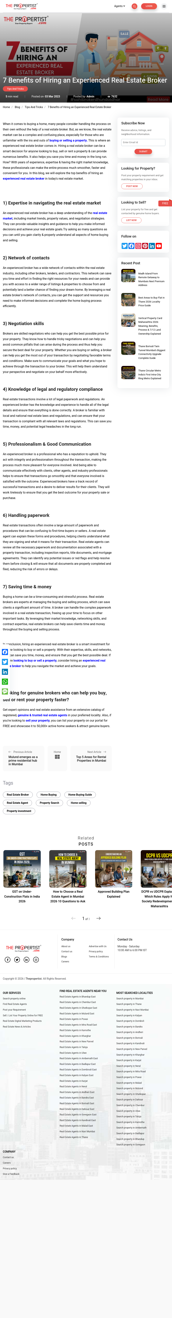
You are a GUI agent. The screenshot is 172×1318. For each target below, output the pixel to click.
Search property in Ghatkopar (131, 1094)
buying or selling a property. (68, 140)
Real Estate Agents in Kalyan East (76, 1075)
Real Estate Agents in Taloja (74, 1047)
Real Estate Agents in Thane (74, 1137)
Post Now (132, 186)
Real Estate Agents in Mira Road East (78, 1025)
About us (65, 946)
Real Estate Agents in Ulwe (73, 1053)
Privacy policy (96, 951)
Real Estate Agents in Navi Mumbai (77, 1131)
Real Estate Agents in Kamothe (75, 1030)
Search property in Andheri (129, 1032)
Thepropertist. (34, 979)
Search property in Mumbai (130, 998)
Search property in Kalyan (129, 1015)
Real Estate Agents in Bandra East (77, 1097)
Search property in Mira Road (130, 1071)
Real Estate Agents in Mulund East (77, 1013)
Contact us (66, 951)
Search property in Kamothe (130, 1122)
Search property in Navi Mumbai (132, 1010)
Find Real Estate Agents (15, 1004)
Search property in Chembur (130, 1105)
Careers (65, 961)
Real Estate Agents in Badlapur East (78, 1064)
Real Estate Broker (18, 795)
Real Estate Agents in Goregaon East (78, 1114)
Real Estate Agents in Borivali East (77, 1103)
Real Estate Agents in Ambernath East (79, 1058)
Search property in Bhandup (130, 1139)
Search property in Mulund (129, 1088)
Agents (119, 6)
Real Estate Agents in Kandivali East (78, 1120)
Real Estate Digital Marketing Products (22, 1021)
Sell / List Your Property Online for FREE (23, 1015)
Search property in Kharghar (130, 1055)
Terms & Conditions (99, 956)
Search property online (14, 998)
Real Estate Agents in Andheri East (77, 1092)
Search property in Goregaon (130, 1144)
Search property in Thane (129, 1004)
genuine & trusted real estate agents (42, 715)
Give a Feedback (11, 1174)
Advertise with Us (97, 946)
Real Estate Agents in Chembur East (78, 1002)
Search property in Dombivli (130, 1021)
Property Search (49, 803)
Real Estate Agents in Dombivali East (78, 1069)
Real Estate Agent (17, 803)
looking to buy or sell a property (35, 660)
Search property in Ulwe (128, 1111)
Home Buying (48, 795)
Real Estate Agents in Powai (74, 1019)
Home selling (79, 803)
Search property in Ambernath (131, 1127)
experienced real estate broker (23, 178)
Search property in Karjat (128, 1060)
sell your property (37, 720)
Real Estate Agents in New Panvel (77, 1041)
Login (149, 6)
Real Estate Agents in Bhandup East (78, 996)
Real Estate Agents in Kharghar (75, 1036)
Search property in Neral (128, 1066)
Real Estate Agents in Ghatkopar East (78, 1008)
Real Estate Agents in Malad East (76, 1126)
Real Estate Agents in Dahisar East (77, 1109)
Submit (143, 151)
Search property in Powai (129, 1077)
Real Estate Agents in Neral (73, 1086)
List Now (131, 220)
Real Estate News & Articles (17, 1026)
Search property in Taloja (128, 1116)
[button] (98, 917)
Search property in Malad (129, 1083)
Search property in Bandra (129, 1026)
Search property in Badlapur (130, 1133)
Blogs (64, 956)
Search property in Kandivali (130, 1043)
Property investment (19, 811)
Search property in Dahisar (129, 1099)
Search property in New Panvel (131, 1049)
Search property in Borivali (129, 1038)
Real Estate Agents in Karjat (74, 1081)
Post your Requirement (14, 1010)
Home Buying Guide (80, 795)
